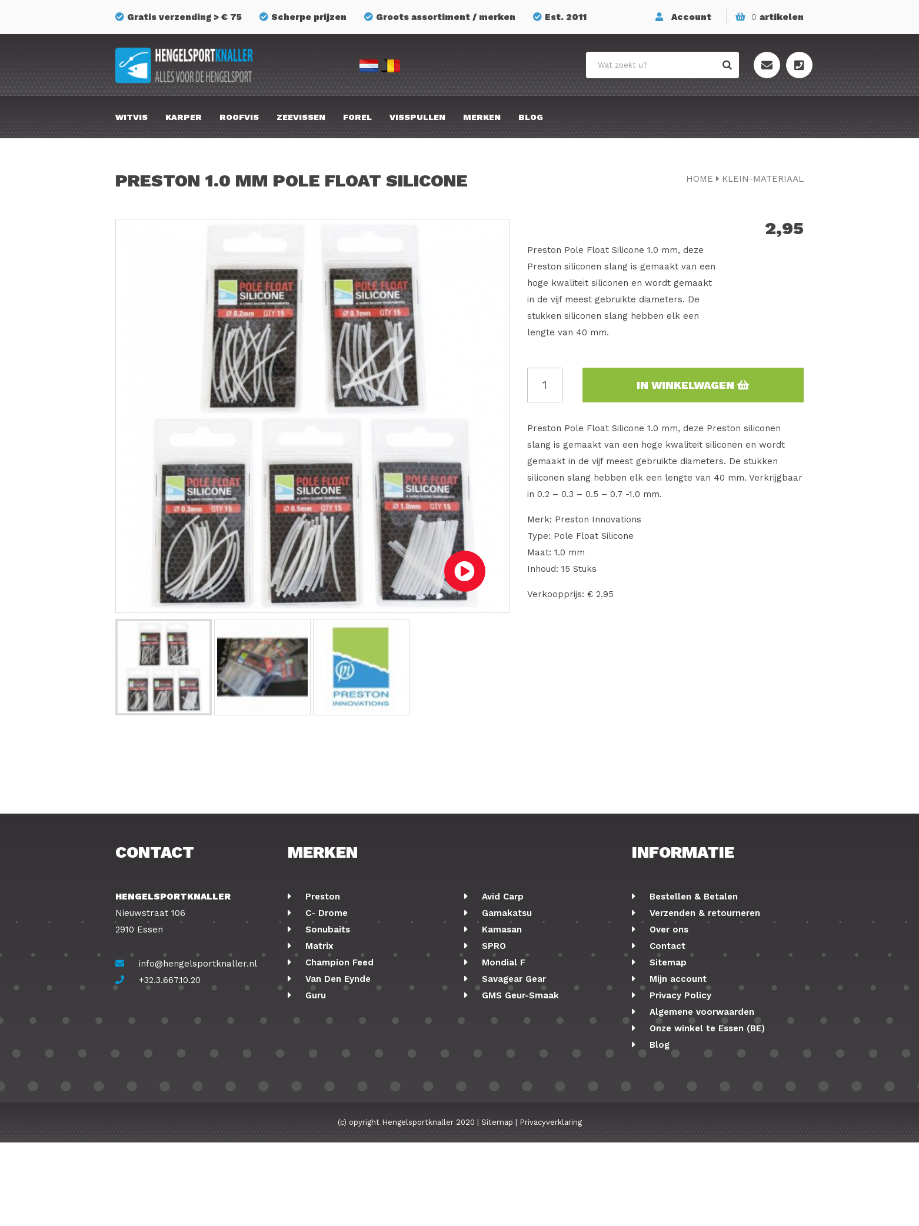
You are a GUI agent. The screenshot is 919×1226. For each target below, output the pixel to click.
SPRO (492, 946)
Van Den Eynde (336, 979)
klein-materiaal (763, 179)
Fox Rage (324, 1012)
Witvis (131, 117)
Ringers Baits (332, 1028)
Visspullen (417, 117)
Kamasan (500, 929)
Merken (482, 117)
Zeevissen (301, 117)
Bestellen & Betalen (692, 896)
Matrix (318, 946)
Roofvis (239, 117)
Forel (357, 117)
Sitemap (667, 962)
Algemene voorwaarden (700, 1012)
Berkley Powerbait (521, 1061)
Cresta (318, 1045)
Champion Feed (338, 962)
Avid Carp (501, 896)
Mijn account (677, 979)
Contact (666, 946)
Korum (318, 1077)
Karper (183, 117)
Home (699, 179)
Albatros (499, 1028)
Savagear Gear (512, 979)
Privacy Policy (679, 995)
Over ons (667, 929)
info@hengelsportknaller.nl (198, 963)
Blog (530, 117)
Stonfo (319, 1061)
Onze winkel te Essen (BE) (706, 1028)
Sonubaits (326, 929)
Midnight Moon (513, 1045)
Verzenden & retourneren (703, 913)
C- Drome (325, 913)
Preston (321, 896)
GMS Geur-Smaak (519, 995)
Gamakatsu (505, 913)
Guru (314, 995)
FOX (489, 1012)
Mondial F (502, 962)
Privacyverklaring (551, 1205)
